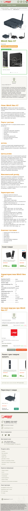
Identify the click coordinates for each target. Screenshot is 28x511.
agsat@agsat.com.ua (8, 428)
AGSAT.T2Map (5, 479)
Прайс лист (4, 456)
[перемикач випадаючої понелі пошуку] (18, 1)
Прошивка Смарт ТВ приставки (8, 462)
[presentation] (26, 259)
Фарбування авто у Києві (6, 489)
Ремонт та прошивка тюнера (8, 460)
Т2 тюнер (3, 493)
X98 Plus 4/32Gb (6, 69)
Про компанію (5, 453)
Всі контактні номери (8, 425)
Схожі (16, 408)
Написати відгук (11, 349)
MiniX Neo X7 (5, 403)
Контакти (3, 464)
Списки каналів (5, 474)
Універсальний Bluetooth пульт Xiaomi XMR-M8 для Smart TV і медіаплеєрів (10, 371)
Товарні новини (5, 470)
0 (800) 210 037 (10, 422)
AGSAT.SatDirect (5, 477)
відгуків (3, 44)
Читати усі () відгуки (21, 349)
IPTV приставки (20, 382)
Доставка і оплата (5, 458)
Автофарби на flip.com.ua (6, 487)
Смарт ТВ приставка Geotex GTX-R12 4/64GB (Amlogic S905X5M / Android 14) (9, 261)
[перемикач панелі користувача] (24, 1)
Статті (3, 472)
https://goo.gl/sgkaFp (6, 343)
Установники (4, 475)
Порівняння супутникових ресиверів (9, 481)
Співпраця (4, 455)
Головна (3, 451)
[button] (11, 72)
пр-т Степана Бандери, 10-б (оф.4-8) (12, 444)
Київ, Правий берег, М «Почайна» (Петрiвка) (9, 442)
